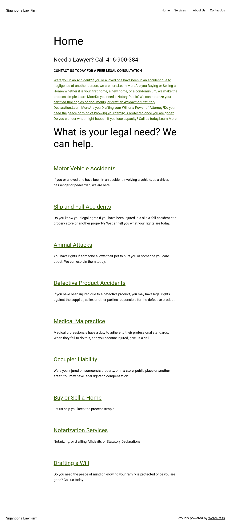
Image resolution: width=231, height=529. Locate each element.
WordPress (216, 518)
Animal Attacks (73, 244)
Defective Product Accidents (89, 283)
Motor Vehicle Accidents (85, 168)
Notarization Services (81, 430)
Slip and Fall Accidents (82, 206)
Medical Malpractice (79, 321)
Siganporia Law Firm (21, 10)
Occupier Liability (75, 359)
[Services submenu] (188, 10)
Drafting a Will (71, 463)
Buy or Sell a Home (78, 397)
